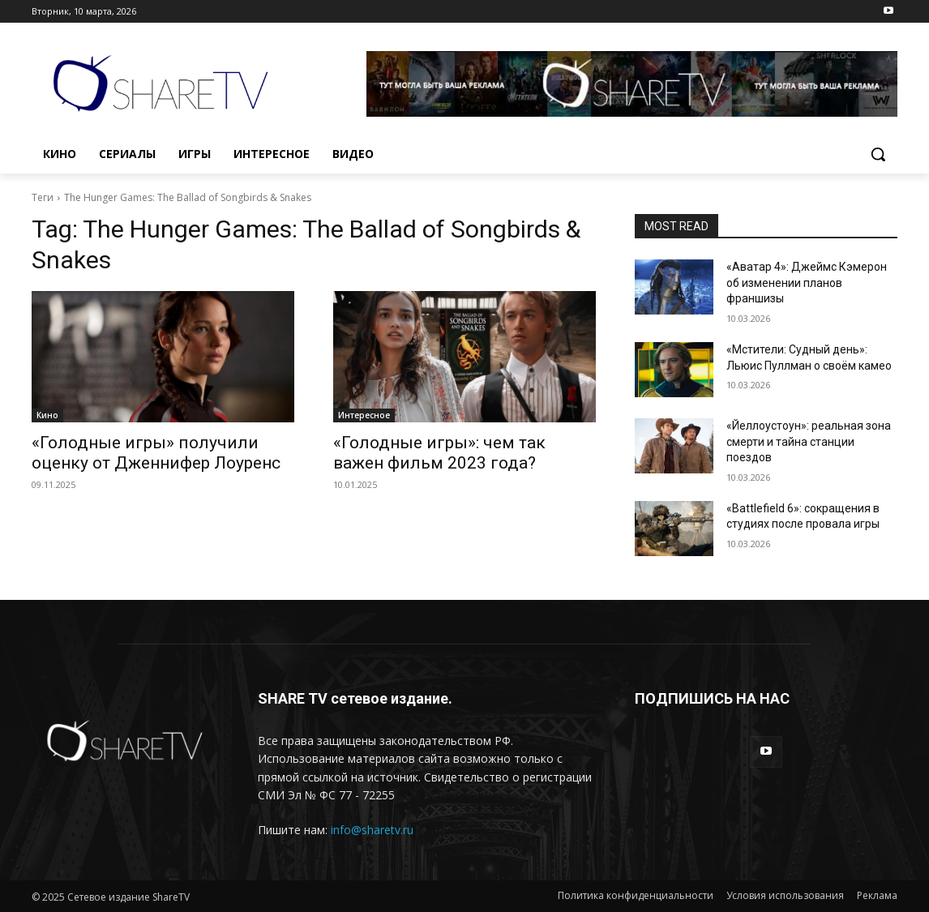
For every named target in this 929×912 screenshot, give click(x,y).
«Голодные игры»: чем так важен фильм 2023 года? (439, 453)
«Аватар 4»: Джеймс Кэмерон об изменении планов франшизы (806, 282)
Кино (47, 415)
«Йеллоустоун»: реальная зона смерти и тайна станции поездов (808, 441)
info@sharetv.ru (372, 829)
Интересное (364, 415)
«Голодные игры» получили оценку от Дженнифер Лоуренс (156, 453)
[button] (877, 154)
